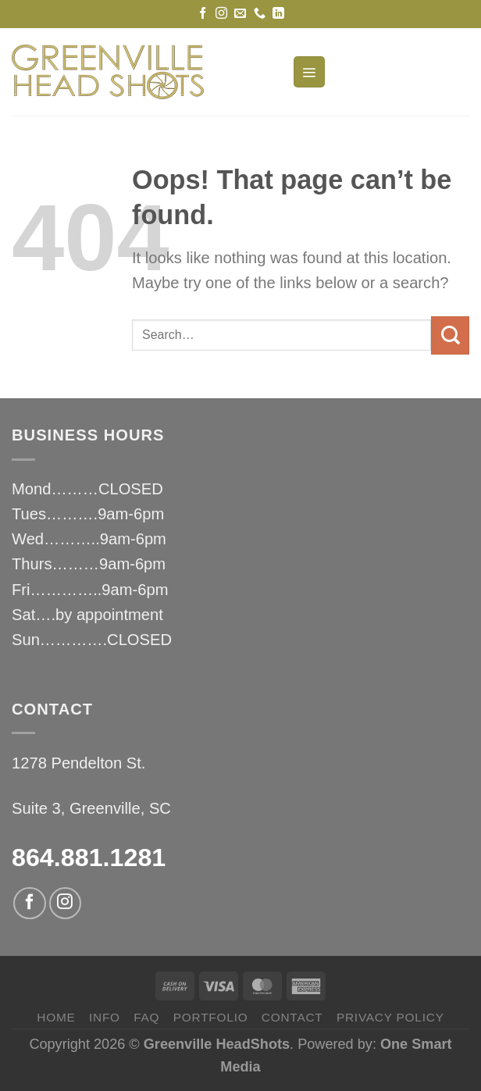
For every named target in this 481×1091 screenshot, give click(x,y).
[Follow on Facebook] (202, 13)
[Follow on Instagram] (221, 13)
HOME (56, 1017)
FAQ (146, 1017)
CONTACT (292, 1017)
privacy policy (390, 1017)
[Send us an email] (240, 13)
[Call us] (259, 13)
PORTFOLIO (210, 1017)
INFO (104, 1017)
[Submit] (450, 335)
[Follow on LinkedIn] (278, 13)
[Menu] (309, 72)
